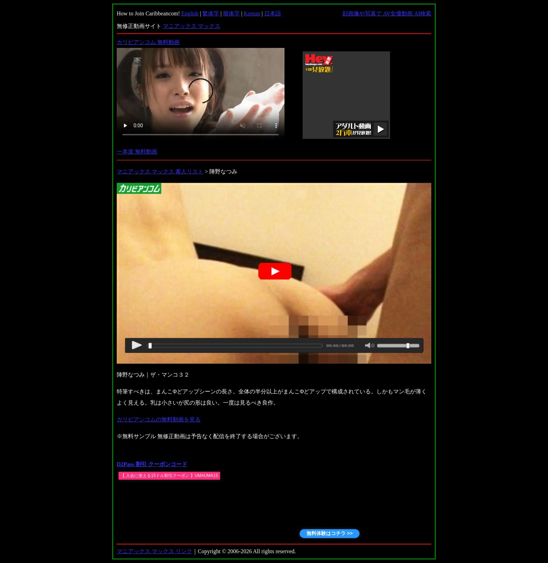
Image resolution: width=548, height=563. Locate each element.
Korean (252, 13)
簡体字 (231, 13)
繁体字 (210, 13)
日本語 (272, 13)
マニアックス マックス (191, 26)
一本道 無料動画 (137, 152)
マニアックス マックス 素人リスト (160, 171)
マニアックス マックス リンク (154, 551)
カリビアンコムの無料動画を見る (159, 419)
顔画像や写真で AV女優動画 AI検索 (386, 13)
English (190, 13)
